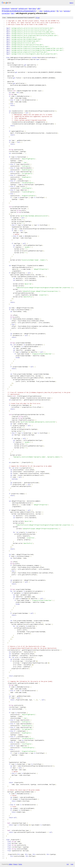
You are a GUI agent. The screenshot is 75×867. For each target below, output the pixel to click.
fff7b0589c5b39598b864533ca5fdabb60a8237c (19, 11)
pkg (40, 11)
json (71, 864)
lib (58, 11)
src (61, 11)
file (37, 17)
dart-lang (32, 8)
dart (12, 13)
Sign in (71, 3)
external (14, 8)
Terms (20, 864)
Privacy (15, 864)
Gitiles (10, 864)
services (67, 11)
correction (6, 13)
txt (68, 864)
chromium (6, 8)
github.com (23, 8)
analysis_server (49, 11)
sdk (38, 8)
